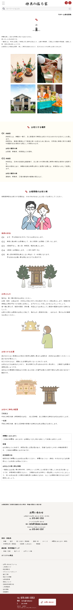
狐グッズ (17, 551)
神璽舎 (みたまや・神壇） (60, 541)
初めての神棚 (7, 577)
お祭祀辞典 (6, 579)
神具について (7, 582)
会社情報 (6, 589)
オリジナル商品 (7, 555)
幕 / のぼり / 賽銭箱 (22, 541)
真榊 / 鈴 (36, 541)
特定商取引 (6, 569)
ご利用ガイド (7, 567)
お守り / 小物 (28, 551)
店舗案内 (6, 592)
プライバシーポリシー (10, 572)
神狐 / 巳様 (7, 551)
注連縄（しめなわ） (26, 544)
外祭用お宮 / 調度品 (9, 544)
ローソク (45, 541)
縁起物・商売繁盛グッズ (10, 548)
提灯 (11, 541)
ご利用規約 (6, 587)
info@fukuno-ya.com (27, 602)
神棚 (4, 541)
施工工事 (6, 574)
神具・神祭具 (6, 538)
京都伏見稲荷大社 (8, 584)
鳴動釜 (38, 544)
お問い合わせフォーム (10, 564)
